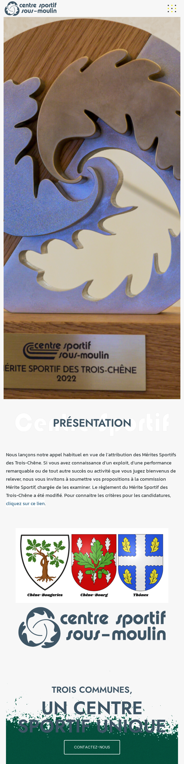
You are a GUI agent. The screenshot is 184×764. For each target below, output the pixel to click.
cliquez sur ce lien (25, 503)
